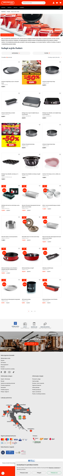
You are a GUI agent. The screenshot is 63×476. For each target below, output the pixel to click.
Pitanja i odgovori (5, 391)
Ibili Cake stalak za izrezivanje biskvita (9, 236)
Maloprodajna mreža (6, 357)
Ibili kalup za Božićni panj (47, 268)
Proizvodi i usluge (36, 378)
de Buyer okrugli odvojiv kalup (48, 81)
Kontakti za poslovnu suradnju (8, 368)
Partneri (3, 359)
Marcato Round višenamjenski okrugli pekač (10, 299)
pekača (33, 42)
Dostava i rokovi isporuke (38, 382)
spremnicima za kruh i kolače (9, 44)
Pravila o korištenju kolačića (39, 393)
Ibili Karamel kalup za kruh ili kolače (49, 299)
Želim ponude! (30, 343)
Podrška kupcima (5, 389)
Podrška (23, 7)
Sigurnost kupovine (37, 384)
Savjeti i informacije (5, 378)
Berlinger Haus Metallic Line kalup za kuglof (31, 174)
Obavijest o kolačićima (54, 467)
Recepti (10, 7)
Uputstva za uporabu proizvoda (8, 382)
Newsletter (3, 386)
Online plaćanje (36, 386)
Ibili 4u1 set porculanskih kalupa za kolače (51, 205)
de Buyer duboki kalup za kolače (8, 112)
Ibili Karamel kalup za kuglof (28, 268)
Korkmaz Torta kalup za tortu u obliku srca (51, 174)
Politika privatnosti (36, 389)
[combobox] (55, 57)
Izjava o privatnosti (36, 391)
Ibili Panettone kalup (26, 299)
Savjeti (17, 7)
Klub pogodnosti (5, 364)
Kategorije (15, 53)
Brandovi (3, 366)
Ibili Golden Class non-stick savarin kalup (30, 236)
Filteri (46, 53)
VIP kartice (3, 362)
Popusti (3, 7)
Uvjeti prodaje (35, 380)
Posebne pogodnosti (6, 384)
